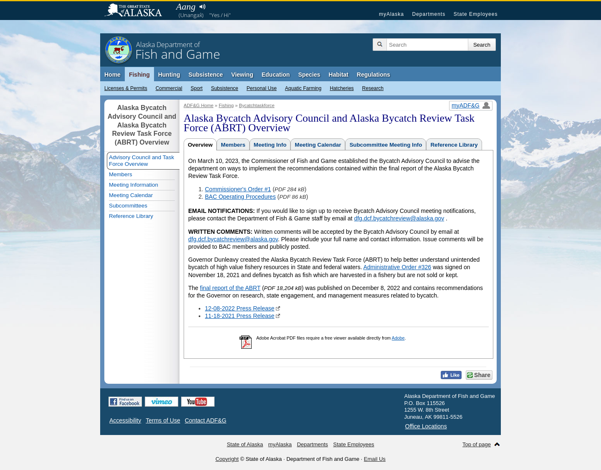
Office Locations (426, 426)
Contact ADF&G (206, 420)
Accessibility (125, 420)
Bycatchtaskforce (256, 105)
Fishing (139, 74)
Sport (197, 88)
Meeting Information (133, 185)
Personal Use (262, 88)
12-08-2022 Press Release (240, 308)
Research (373, 88)
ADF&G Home (199, 105)
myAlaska (391, 14)
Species (309, 74)
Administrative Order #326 (397, 267)
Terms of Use (163, 420)
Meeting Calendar (318, 145)
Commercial (169, 88)
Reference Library (453, 145)
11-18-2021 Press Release (240, 315)
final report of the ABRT (230, 288)
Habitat (338, 74)
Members (233, 145)
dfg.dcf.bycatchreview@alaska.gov (399, 218)
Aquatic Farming (303, 88)
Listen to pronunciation (202, 6)
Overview (200, 145)
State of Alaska (137, 10)
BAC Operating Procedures (240, 196)
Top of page (476, 444)
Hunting (169, 74)
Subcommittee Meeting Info (385, 145)
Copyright (227, 459)
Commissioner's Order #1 (238, 189)
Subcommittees (128, 205)
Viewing (242, 74)
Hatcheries (342, 88)
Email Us (375, 459)
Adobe (398, 337)
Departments (428, 14)
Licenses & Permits (125, 88)
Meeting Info (270, 145)
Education (276, 74)
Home (112, 74)
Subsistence (224, 88)
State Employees (476, 14)
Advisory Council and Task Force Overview (141, 160)
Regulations (373, 74)
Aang (185, 6)
